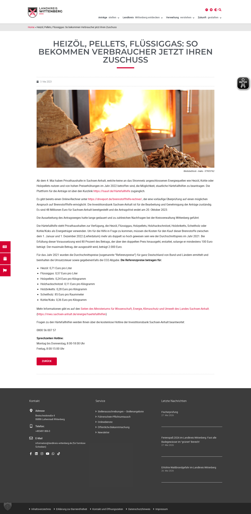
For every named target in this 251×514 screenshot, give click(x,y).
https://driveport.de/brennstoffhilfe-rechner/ (115, 199)
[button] (7, 506)
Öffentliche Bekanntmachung (114, 427)
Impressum (161, 509)
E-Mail (39, 438)
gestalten (209, 18)
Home (31, 27)
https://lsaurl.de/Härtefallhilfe (111, 191)
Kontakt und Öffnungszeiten (107, 509)
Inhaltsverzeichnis (41, 509)
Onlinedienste (105, 422)
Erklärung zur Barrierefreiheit (71, 509)
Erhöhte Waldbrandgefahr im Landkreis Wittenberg (188, 467)
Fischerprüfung (169, 412)
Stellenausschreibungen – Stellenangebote (121, 411)
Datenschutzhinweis (139, 509)
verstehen (180, 18)
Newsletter (103, 432)
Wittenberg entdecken (143, 18)
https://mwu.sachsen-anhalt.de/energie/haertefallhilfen (71, 314)
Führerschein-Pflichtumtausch (114, 416)
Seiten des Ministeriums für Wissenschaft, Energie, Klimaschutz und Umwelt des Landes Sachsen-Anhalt (145, 309)
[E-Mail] (31, 438)
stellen (108, 18)
